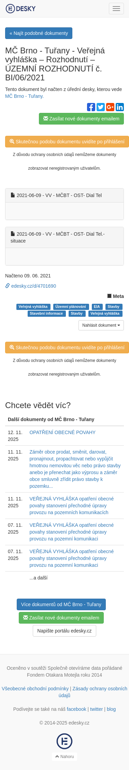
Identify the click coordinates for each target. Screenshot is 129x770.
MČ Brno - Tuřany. (24, 96)
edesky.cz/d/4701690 (30, 286)
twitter (96, 709)
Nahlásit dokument (101, 325)
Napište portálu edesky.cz (64, 631)
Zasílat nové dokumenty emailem (81, 118)
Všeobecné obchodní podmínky (35, 688)
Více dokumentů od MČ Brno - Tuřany (61, 604)
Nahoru (64, 756)
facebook (76, 709)
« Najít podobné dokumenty (39, 33)
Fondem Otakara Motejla (53, 675)
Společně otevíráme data (74, 668)
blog (111, 709)
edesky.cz (79, 723)
